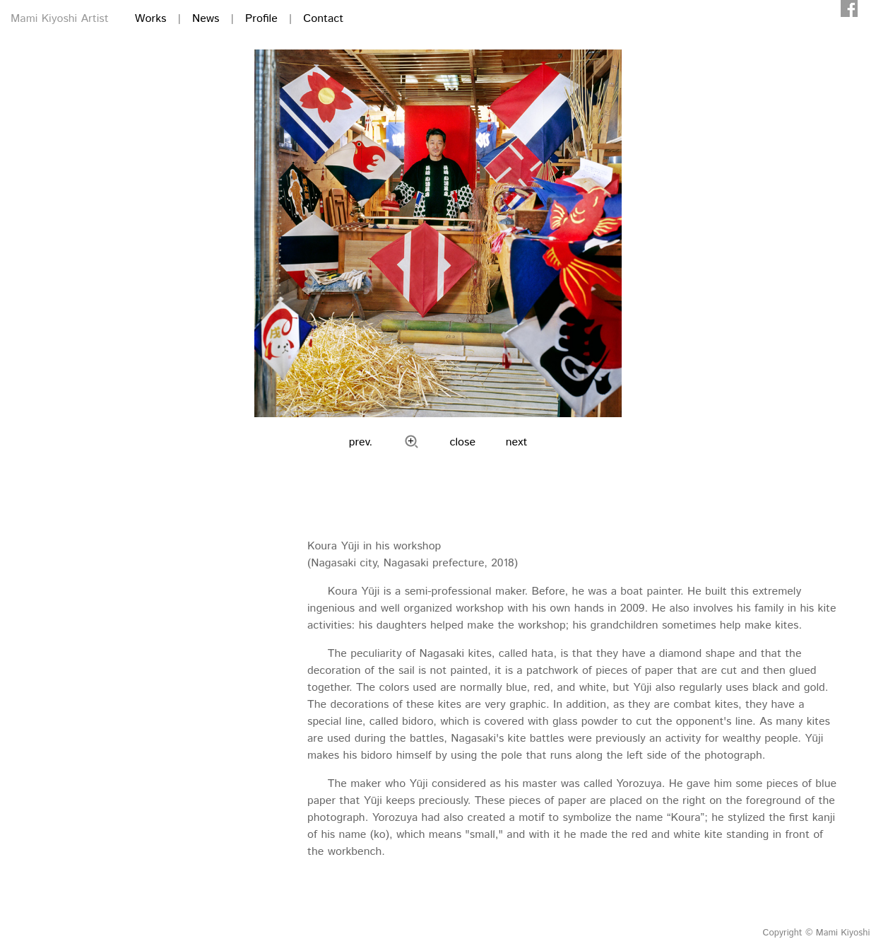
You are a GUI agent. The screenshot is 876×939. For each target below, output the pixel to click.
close (463, 442)
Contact (323, 19)
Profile (261, 19)
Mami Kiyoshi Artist (60, 19)
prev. (361, 442)
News (205, 19)
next (517, 442)
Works (151, 19)
